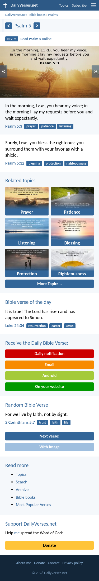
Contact (53, 563)
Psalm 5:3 (13, 126)
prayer (31, 126)
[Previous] (8, 25)
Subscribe (79, 5)
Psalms (53, 15)
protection (53, 163)
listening (65, 126)
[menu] (93, 7)
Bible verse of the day (28, 302)
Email (49, 364)
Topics (63, 5)
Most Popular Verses (33, 504)
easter (55, 326)
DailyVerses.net (16, 15)
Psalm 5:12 (14, 163)
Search (21, 481)
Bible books (37, 15)
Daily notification (49, 353)
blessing (34, 163)
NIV (11, 39)
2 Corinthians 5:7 (20, 422)
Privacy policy (73, 563)
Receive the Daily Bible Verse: (36, 343)
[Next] (37, 25)
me (17, 532)
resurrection (37, 326)
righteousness (76, 163)
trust (42, 422)
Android (49, 375)
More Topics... (49, 283)
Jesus (69, 326)
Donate (49, 545)
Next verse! (49, 436)
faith (55, 422)
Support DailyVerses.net (30, 524)
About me (23, 563)
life (66, 422)
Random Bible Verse (26, 405)
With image (49, 446)
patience (47, 126)
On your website (49, 386)
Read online (35, 38)
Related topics (20, 180)
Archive (22, 489)
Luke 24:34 (14, 325)
